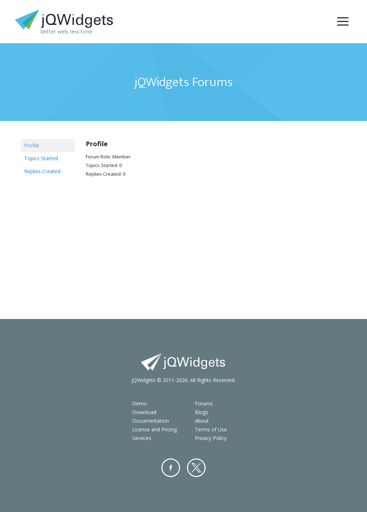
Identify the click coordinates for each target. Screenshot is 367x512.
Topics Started (41, 158)
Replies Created (42, 171)
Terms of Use (211, 429)
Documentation (150, 420)
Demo (139, 403)
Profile (31, 145)
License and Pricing (154, 429)
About (202, 420)
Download (144, 412)
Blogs (201, 412)
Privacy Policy (211, 438)
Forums (204, 403)
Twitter (196, 467)
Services (141, 438)
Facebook (170, 467)
